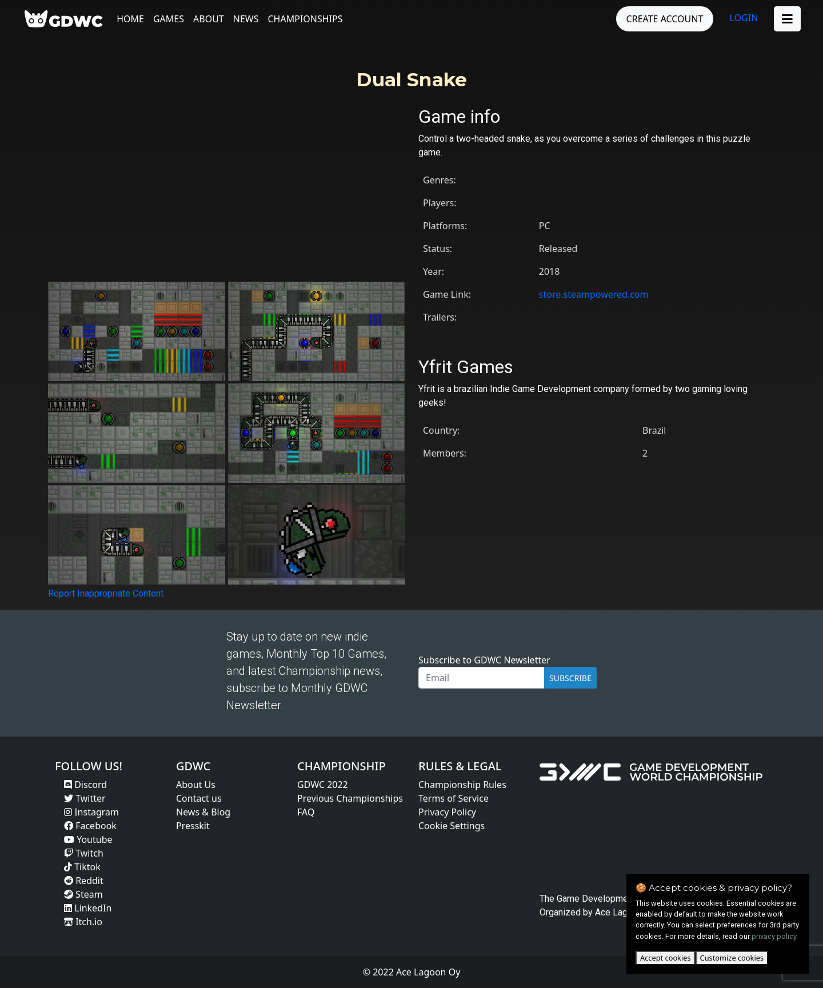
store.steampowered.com (594, 294)
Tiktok (82, 867)
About (209, 19)
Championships (305, 19)
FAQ (305, 812)
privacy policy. (775, 936)
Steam (83, 894)
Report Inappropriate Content (105, 593)
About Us (195, 784)
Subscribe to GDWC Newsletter (484, 660)
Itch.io (83, 921)
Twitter (85, 798)
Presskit (193, 825)
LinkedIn (87, 908)
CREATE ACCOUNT (664, 19)
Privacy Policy (447, 812)
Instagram (91, 812)
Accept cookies (665, 958)
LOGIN (743, 17)
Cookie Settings (451, 825)
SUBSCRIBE (570, 678)
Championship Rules (462, 784)
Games (169, 19)
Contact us (199, 798)
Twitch (83, 853)
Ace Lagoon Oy (625, 912)
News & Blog (203, 812)
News (246, 19)
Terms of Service (453, 798)
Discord (85, 784)
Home (131, 19)
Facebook (90, 825)
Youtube (88, 839)
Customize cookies (732, 958)
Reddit (83, 880)
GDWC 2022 (322, 784)
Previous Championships (350, 798)
